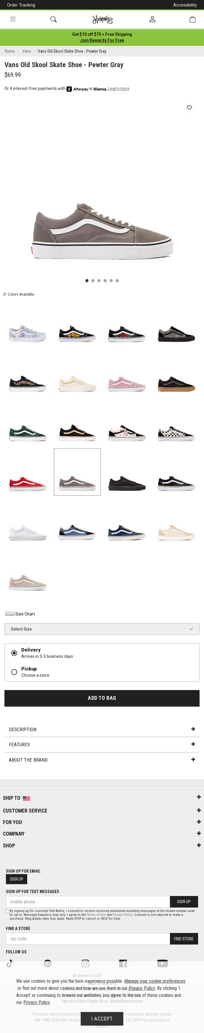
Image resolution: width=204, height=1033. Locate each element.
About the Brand (102, 760)
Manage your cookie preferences (154, 981)
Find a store (18, 928)
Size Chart (19, 614)
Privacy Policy (122, 915)
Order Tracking (21, 5)
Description (102, 729)
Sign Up (16, 879)
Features (102, 744)
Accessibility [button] (185, 5)
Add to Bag (102, 698)
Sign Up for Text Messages (32, 891)
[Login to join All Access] (102, 34)
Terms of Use (96, 915)
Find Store (184, 939)
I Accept (102, 1019)
